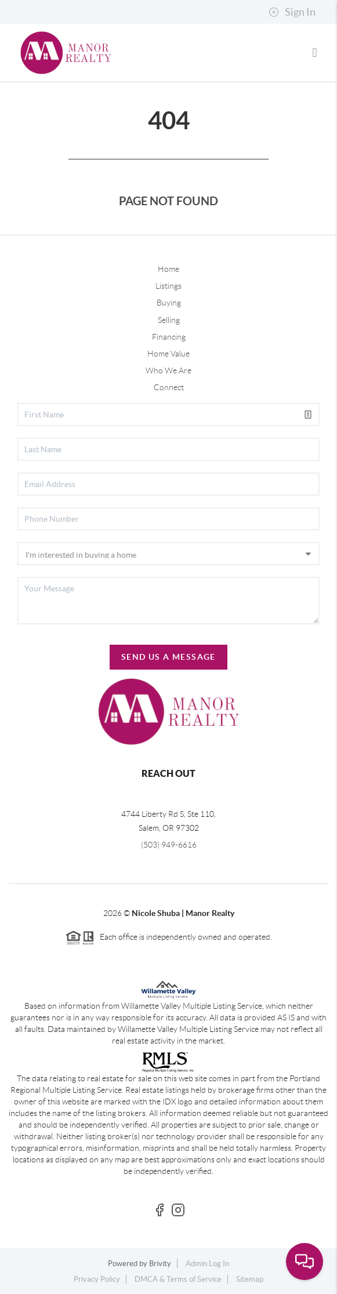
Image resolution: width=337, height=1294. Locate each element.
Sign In (292, 12)
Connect (169, 387)
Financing (169, 336)
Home (168, 269)
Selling (169, 320)
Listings (168, 285)
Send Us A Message (168, 656)
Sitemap (249, 1279)
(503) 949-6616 (169, 844)
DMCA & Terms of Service (178, 1279)
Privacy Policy (97, 1279)
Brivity (160, 1263)
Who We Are (168, 370)
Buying (169, 302)
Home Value (168, 353)
